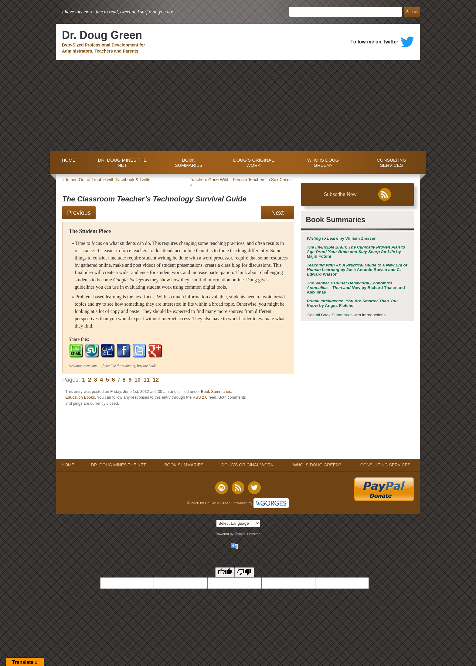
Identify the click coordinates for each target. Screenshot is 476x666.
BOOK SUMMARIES (188, 162)
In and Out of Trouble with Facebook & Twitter (109, 179)
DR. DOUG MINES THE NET (122, 162)
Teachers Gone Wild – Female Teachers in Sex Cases (240, 179)
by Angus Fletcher (352, 303)
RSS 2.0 (200, 397)
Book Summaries (216, 391)
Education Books (80, 397)
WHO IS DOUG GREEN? (323, 162)
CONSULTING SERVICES (391, 162)
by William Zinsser (341, 238)
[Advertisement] (238, 105)
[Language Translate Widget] (238, 523)
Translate (247, 534)
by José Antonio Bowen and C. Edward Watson (357, 269)
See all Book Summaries (329, 315)
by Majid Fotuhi (356, 252)
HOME (67, 162)
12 (155, 379)
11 (146, 379)
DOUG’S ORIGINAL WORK (253, 162)
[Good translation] (225, 572)
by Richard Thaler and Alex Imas (356, 287)
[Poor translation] (244, 572)
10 (137, 379)
